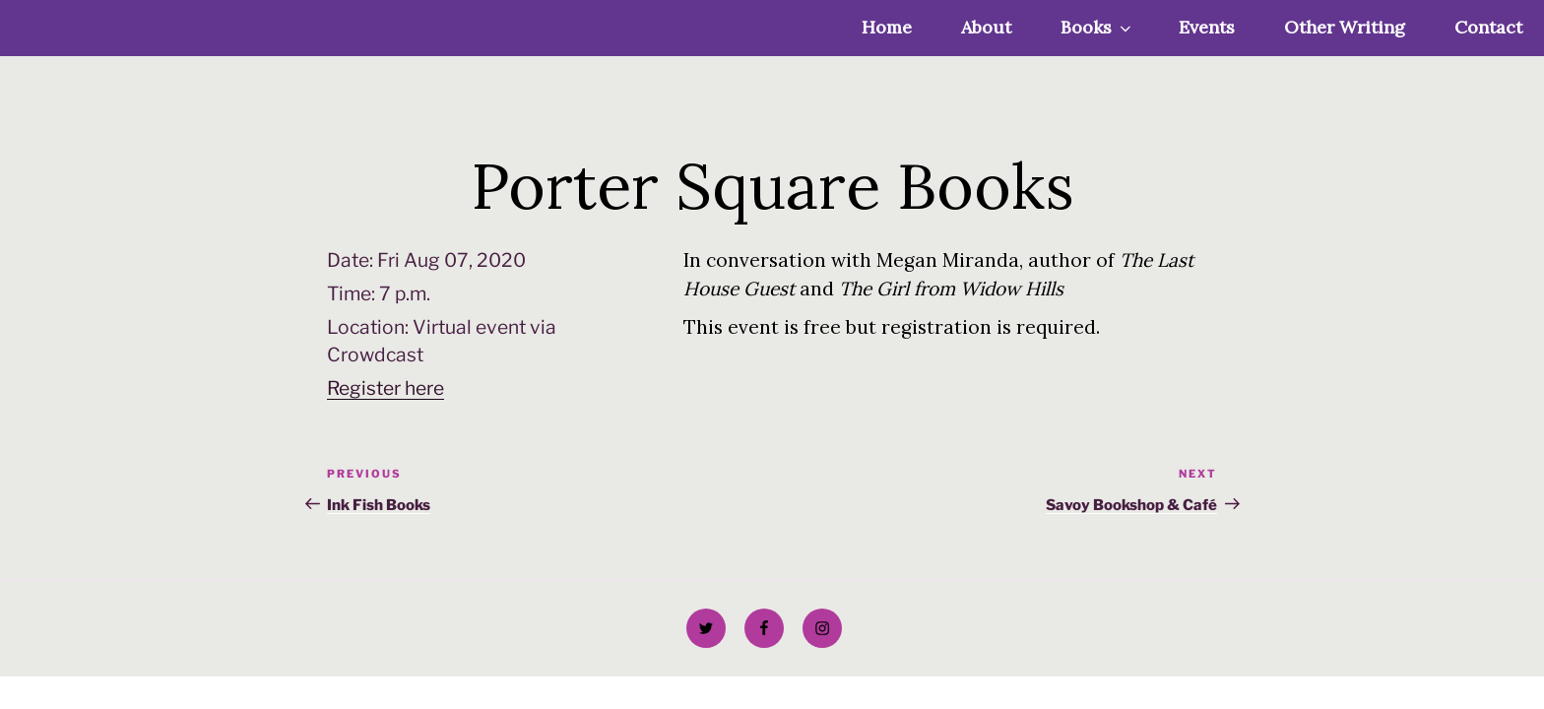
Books (1097, 27)
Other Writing (1344, 27)
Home (887, 27)
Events (1207, 27)
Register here (385, 388)
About (986, 27)
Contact (1488, 27)
